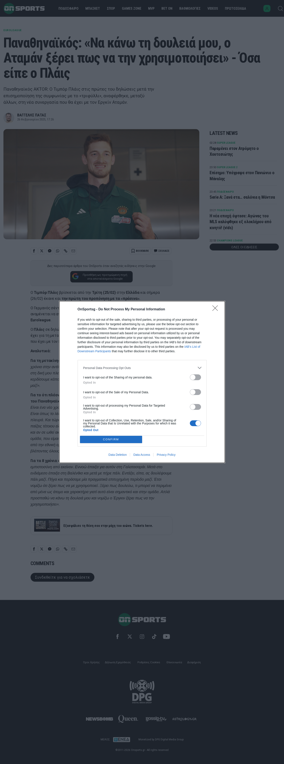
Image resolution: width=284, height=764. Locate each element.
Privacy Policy (166, 454)
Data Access (141, 454)
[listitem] (142, 368)
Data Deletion (118, 454)
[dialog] (142, 382)
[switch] (195, 377)
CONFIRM (111, 439)
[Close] (216, 309)
